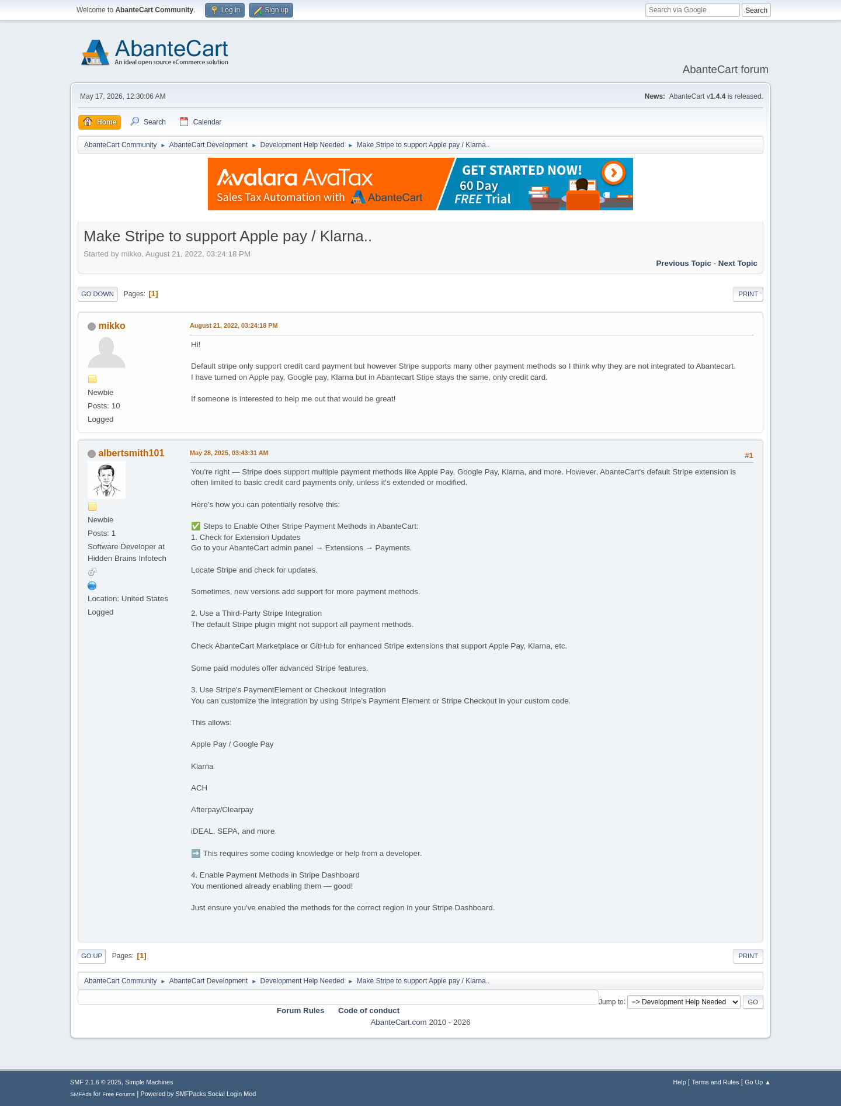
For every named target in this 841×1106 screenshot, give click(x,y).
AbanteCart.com (398, 1022)
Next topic (737, 263)
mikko (111, 326)
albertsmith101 (131, 453)
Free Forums (118, 1094)
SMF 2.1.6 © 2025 (95, 1082)
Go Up (91, 955)
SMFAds (81, 1094)
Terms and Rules (715, 1082)
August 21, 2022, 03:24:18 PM (233, 325)
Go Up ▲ (758, 1082)
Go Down (97, 293)
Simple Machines (149, 1082)
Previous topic (683, 263)
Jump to (611, 1001)
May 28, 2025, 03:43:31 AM (229, 452)
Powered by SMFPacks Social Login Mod (198, 1093)
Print (748, 293)
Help (679, 1082)
